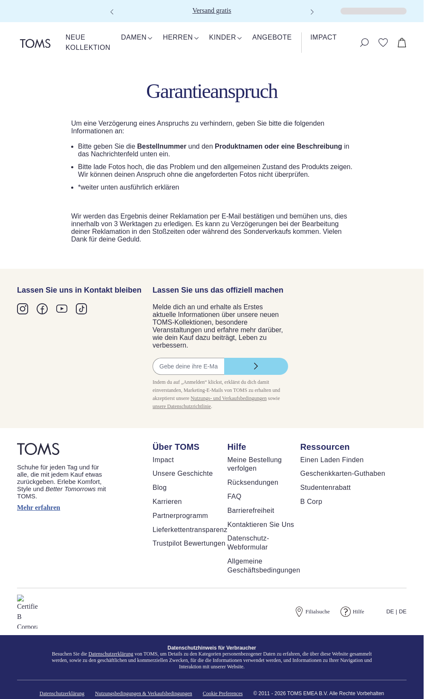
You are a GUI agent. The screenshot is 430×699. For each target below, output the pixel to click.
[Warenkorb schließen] (10, 24)
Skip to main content (31, 7)
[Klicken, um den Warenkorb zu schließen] (6, 17)
